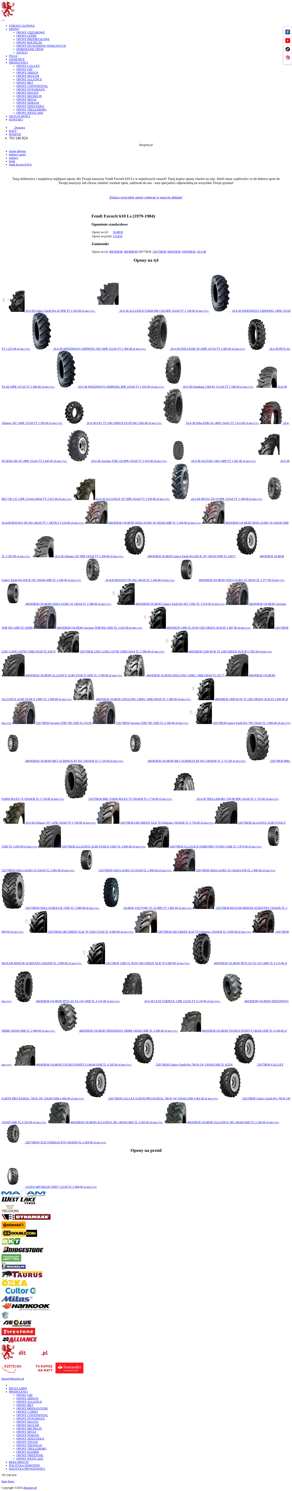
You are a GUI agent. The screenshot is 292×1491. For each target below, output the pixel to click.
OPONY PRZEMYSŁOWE (33, 39)
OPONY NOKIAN (27, 102)
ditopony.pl (30, 1487)
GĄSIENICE (17, 59)
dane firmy (8, 1481)
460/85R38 (115, 251)
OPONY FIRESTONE (29, 1455)
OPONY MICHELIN (29, 96)
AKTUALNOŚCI (19, 116)
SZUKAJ (22, 52)
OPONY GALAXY (28, 66)
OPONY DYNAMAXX (30, 89)
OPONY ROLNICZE (29, 42)
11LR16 (117, 236)
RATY (13, 130)
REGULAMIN (18, 1388)
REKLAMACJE (19, 1462)
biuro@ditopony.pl (12, 1378)
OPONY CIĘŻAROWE (30, 32)
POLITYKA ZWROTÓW (24, 1465)
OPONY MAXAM (27, 76)
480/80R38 (130, 251)
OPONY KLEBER (27, 1452)
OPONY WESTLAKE (29, 112)
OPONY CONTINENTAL (32, 86)
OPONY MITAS (26, 99)
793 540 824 (18, 138)
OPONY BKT (24, 82)
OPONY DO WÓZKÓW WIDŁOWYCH (41, 45)
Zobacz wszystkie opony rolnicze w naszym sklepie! (146, 197)
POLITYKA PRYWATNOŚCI (27, 1468)
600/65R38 (173, 251)
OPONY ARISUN (27, 72)
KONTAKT (16, 119)
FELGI (13, 55)
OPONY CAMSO (27, 1411)
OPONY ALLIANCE (29, 79)
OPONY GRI (24, 69)
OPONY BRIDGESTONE (32, 1408)
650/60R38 (188, 251)
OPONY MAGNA (27, 92)
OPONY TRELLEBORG (31, 109)
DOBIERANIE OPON (29, 49)
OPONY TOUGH (27, 1442)
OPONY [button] (14, 29)
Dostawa (17, 127)
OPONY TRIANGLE (29, 1445)
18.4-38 (201, 251)
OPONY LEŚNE (26, 35)
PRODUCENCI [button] (18, 62)
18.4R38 (118, 232)
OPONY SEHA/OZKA (30, 106)
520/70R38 (159, 251)
